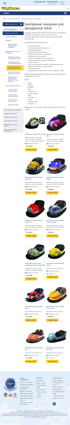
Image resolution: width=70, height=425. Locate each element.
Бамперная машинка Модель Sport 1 (34, 307)
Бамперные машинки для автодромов (31, 18)
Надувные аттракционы (26, 393)
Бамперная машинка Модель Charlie (55, 264)
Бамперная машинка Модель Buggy (55, 178)
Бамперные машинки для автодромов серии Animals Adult (35, 264)
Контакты (39, 394)
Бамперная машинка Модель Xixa (34, 348)
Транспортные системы (26, 396)
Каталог (35, 13)
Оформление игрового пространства (26, 403)
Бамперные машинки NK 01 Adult (35, 134)
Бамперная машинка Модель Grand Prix (34, 221)
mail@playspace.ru (58, 389)
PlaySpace (19, 410)
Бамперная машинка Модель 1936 (55, 135)
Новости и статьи (41, 383)
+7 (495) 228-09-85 (39, 2)
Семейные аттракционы (14, 18)
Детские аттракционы (26, 382)
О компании (39, 380)
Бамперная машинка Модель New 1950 (55, 348)
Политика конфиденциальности (38, 417)
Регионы (38, 396)
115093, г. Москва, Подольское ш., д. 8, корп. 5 (58, 382)
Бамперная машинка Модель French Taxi (34, 178)
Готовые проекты (41, 389)
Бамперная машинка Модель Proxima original (55, 221)
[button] (21, 29)
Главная (4, 18)
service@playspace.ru (59, 391)
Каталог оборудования (24, 378)
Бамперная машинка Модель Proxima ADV (55, 307)
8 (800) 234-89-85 (52, 2)
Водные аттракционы (26, 391)
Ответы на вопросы (41, 392)
